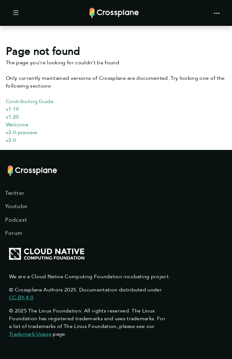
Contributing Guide (30, 101)
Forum (14, 233)
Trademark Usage (30, 334)
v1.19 (12, 109)
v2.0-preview (21, 132)
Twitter (15, 193)
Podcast (16, 220)
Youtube (16, 206)
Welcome (17, 124)
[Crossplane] (114, 12)
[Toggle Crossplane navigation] (216, 13)
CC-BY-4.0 (21, 297)
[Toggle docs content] (16, 12)
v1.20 (12, 117)
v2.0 (11, 140)
